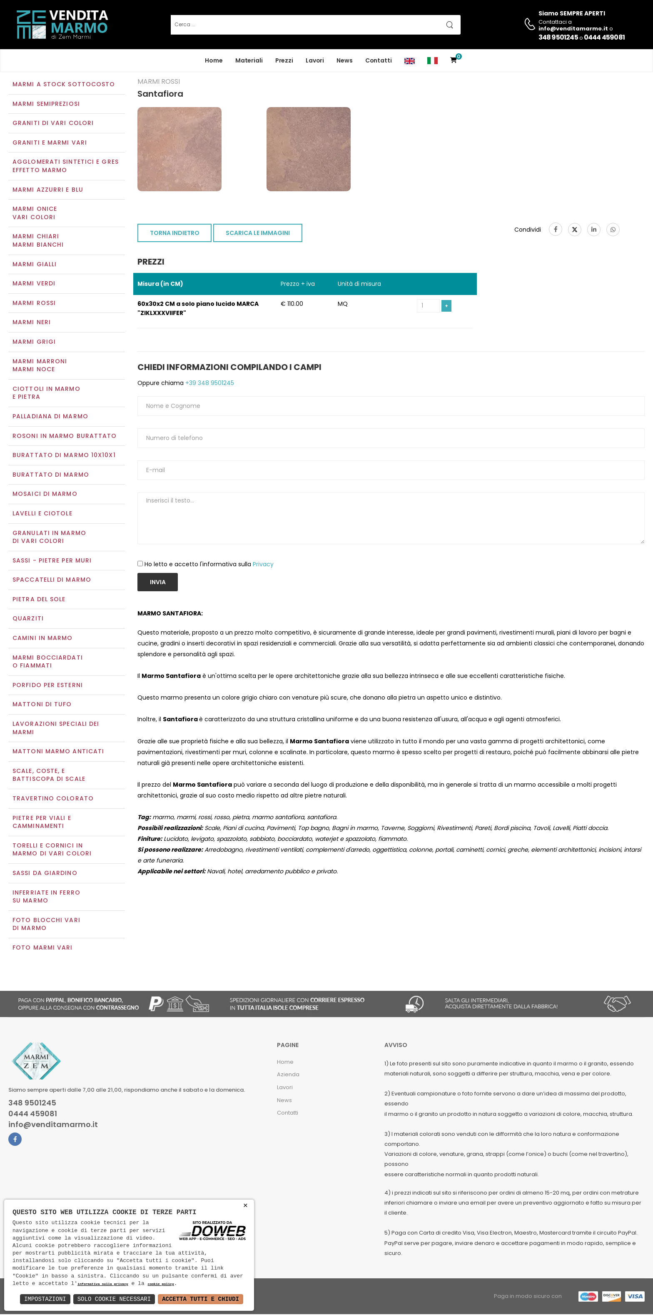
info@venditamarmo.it (53, 1125)
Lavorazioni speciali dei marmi (55, 728)
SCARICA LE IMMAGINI (258, 234)
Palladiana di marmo (50, 417)
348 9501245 (558, 37)
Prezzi (284, 60)
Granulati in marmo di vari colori (49, 538)
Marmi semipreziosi (46, 104)
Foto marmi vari (42, 948)
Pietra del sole (39, 600)
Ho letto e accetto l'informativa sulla (209, 565)
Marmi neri (31, 323)
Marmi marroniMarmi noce (39, 366)
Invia (158, 583)
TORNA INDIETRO (174, 234)
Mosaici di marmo (44, 495)
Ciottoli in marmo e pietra (46, 393)
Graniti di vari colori (53, 124)
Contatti (378, 60)
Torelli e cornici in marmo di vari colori (52, 850)
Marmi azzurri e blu (47, 190)
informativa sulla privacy (102, 1284)
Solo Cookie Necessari (114, 1299)
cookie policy (160, 1284)
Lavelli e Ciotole (42, 514)
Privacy (263, 565)
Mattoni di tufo (42, 705)
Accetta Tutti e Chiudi (200, 1299)
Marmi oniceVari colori (34, 214)
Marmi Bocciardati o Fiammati (47, 662)
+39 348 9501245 (209, 384)
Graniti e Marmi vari (49, 143)
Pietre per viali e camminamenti (41, 823)
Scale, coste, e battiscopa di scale (48, 776)
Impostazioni (45, 1299)
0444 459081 (604, 37)
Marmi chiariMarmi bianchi (38, 241)
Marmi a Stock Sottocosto (63, 85)
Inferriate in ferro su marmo (46, 897)
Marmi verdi (33, 284)
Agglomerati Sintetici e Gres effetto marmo (65, 167)
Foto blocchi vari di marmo (46, 925)
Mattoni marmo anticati (58, 752)
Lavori (315, 60)
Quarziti (28, 619)
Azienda (288, 1076)
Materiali (249, 60)
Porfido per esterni (47, 686)
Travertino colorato (53, 799)
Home (214, 60)
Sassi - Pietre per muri (52, 561)
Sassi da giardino (44, 874)
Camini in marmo (42, 639)
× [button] (245, 1205)
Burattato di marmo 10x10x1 (64, 456)
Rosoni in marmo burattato (64, 436)
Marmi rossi (34, 304)
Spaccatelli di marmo (51, 581)
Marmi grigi (34, 342)
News (344, 60)
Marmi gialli (34, 265)
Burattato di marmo (50, 475)
